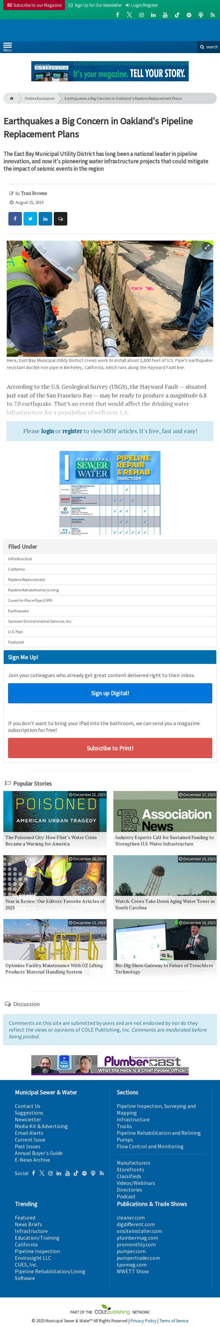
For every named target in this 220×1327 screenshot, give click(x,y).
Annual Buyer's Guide (39, 1153)
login (47, 431)
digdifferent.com (136, 1224)
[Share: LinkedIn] (45, 218)
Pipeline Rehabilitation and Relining (159, 1132)
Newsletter (28, 1119)
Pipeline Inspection (37, 1251)
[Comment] (60, 218)
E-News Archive (32, 1159)
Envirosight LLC (33, 1257)
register (72, 431)
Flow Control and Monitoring (150, 1146)
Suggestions (29, 1112)
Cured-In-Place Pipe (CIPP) (30, 600)
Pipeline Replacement (26, 579)
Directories (129, 1189)
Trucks (124, 1126)
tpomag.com (132, 1264)
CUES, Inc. (26, 1264)
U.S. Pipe (15, 631)
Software (25, 1278)
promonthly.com (136, 1244)
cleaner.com (131, 1217)
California (16, 569)
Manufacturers (133, 1162)
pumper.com (131, 1251)
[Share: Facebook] (15, 218)
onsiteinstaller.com (139, 1231)
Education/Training (37, 1237)
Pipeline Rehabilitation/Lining (33, 589)
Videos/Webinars (136, 1182)
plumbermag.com (137, 1237)
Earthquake (18, 610)
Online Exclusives (39, 98)
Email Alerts (29, 1132)
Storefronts (130, 1169)
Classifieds (129, 1176)
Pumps (125, 1139)
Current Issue (30, 1139)
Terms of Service (173, 1321)
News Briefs (28, 1224)
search (208, 47)
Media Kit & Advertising (41, 1126)
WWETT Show (133, 1271)
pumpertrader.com (138, 1257)
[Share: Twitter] (30, 218)
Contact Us (27, 1106)
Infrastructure (20, 558)
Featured (16, 642)
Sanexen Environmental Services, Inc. (40, 621)
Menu (7, 48)
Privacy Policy (143, 1321)
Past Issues (27, 1146)
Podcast (126, 1196)
